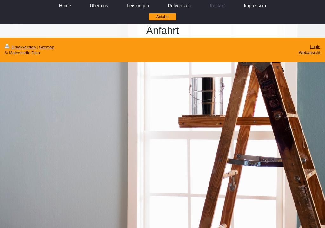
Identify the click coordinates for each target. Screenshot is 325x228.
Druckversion (21, 47)
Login (315, 46)
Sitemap (46, 47)
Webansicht (309, 52)
